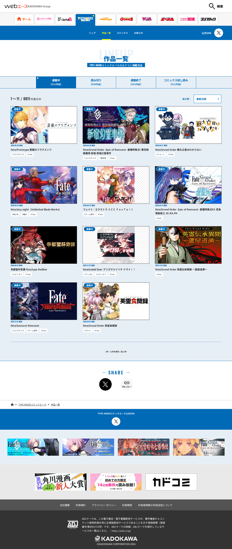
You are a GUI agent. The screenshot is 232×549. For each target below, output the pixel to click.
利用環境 (126, 503)
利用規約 (83, 503)
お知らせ (146, 33)
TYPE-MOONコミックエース (32, 403)
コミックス (124, 33)
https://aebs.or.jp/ (122, 529)
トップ (83, 33)
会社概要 (68, 503)
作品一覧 (102, 33)
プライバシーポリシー (105, 503)
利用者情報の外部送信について (152, 503)
